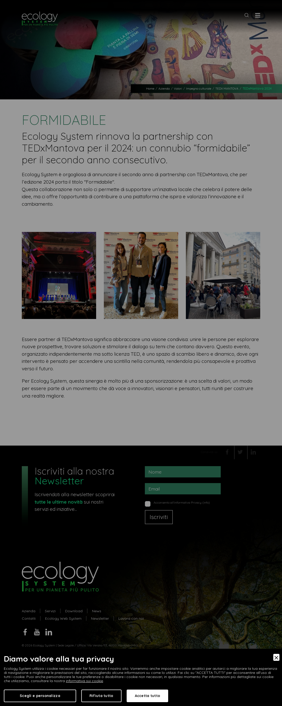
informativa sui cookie (84, 681)
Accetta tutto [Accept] (147, 695)
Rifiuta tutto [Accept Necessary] (101, 695)
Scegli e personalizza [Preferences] (40, 695)
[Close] (276, 657)
